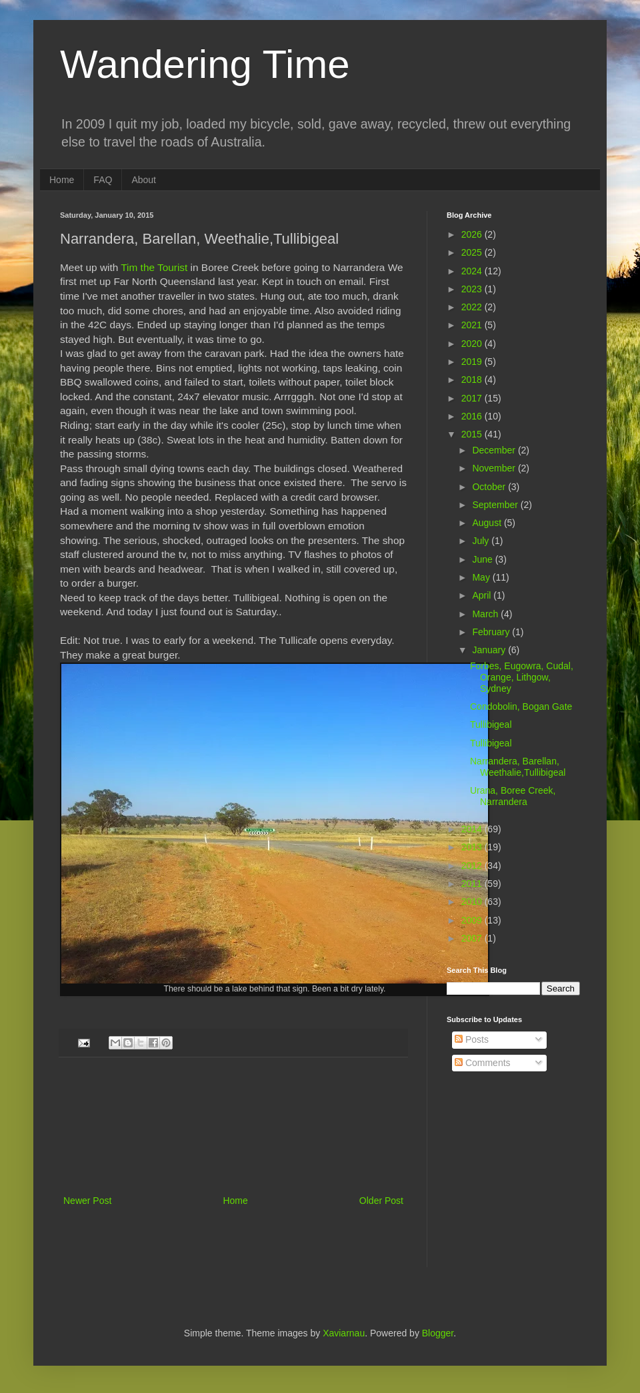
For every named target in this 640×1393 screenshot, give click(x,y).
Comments (483, 1062)
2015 (473, 434)
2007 (473, 938)
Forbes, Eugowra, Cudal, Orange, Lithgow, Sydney (521, 677)
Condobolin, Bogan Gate (521, 706)
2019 (473, 361)
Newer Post (87, 1200)
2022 (473, 307)
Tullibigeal (491, 724)
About (143, 179)
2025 (473, 252)
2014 (473, 829)
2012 (473, 865)
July (481, 540)
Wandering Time (205, 64)
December (494, 450)
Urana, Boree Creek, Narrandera (512, 796)
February (492, 632)
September (496, 504)
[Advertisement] (233, 1126)
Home (61, 179)
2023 (473, 289)
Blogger (437, 1333)
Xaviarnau (344, 1333)
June (483, 559)
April (482, 595)
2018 (473, 379)
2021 (473, 325)
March (486, 614)
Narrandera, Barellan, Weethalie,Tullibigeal (517, 767)
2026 (473, 234)
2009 (473, 920)
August (487, 522)
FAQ (102, 179)
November (494, 468)
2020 (473, 343)
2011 (473, 883)
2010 (473, 901)
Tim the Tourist (154, 267)
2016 (473, 416)
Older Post (381, 1200)
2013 (473, 847)
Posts (472, 1039)
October (490, 486)
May (482, 577)
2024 (473, 271)
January (490, 650)
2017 (473, 398)
